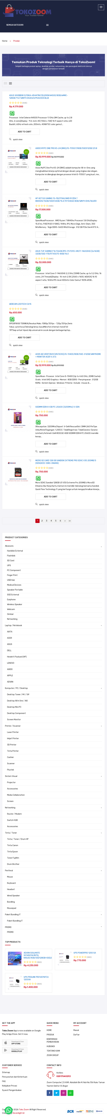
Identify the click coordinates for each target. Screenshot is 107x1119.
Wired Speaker (13, 896)
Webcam (11, 609)
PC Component (14, 570)
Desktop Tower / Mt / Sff (18, 694)
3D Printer (11, 745)
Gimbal (10, 614)
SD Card (10, 561)
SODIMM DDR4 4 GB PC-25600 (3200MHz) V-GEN (57, 407)
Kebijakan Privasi (9, 1086)
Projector (11, 782)
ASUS (9, 644)
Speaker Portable (15, 590)
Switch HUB (12, 820)
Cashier (10, 757)
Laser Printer (13, 732)
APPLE (10, 676)
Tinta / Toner (11, 833)
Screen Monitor (14, 720)
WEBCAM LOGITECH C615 (20, 304)
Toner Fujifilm (13, 858)
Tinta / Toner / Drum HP (18, 839)
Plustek (10, 770)
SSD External (13, 595)
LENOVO (10, 663)
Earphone (11, 600)
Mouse (10, 877)
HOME (49, 1030)
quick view (15, 139)
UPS (9, 565)
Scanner (11, 764)
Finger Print (12, 575)
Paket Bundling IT (13, 915)
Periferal (9, 871)
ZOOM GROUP (53, 1055)
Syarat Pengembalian (12, 1090)
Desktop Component (16, 713)
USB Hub (11, 580)
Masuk (76, 1030)
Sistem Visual (11, 776)
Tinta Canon (12, 845)
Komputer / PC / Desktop (16, 688)
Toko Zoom (24, 1109)
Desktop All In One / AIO (17, 701)
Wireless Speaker (14, 604)
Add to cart (24, 131)
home (4, 41)
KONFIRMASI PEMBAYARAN (53, 1040)
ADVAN (10, 682)
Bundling (11, 902)
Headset (11, 889)
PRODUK (50, 1035)
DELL (9, 650)
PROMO (8, 927)
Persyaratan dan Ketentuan (14, 1077)
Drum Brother (13, 864)
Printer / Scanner (13, 726)
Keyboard (11, 883)
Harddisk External (15, 551)
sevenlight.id (18, 1113)
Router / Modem (14, 814)
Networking (12, 619)
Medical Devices (14, 585)
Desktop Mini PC (14, 707)
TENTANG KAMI (53, 1051)
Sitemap (6, 1072)
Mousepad (11, 908)
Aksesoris (9, 546)
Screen (10, 801)
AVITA (9, 632)
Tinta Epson (12, 852)
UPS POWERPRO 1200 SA (85, 953)
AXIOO (10, 669)
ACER (9, 638)
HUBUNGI (51, 1046)
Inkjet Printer (13, 738)
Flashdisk (11, 556)
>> (70, 521)
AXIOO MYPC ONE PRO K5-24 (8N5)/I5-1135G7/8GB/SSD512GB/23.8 (66, 148)
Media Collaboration (16, 795)
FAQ (4, 1081)
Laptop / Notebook (13, 625)
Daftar (76, 1035)
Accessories (12, 789)
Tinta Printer (13, 751)
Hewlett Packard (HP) (17, 657)
